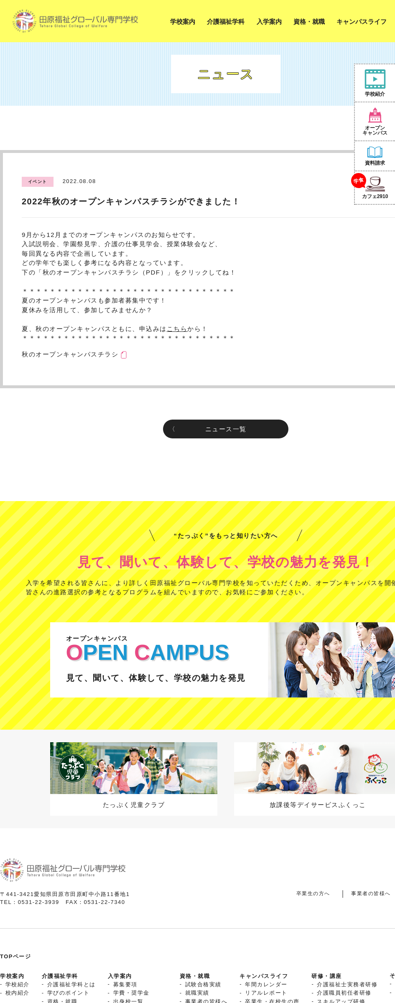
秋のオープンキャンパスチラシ (70, 354)
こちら (177, 328)
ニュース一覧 (226, 429)
